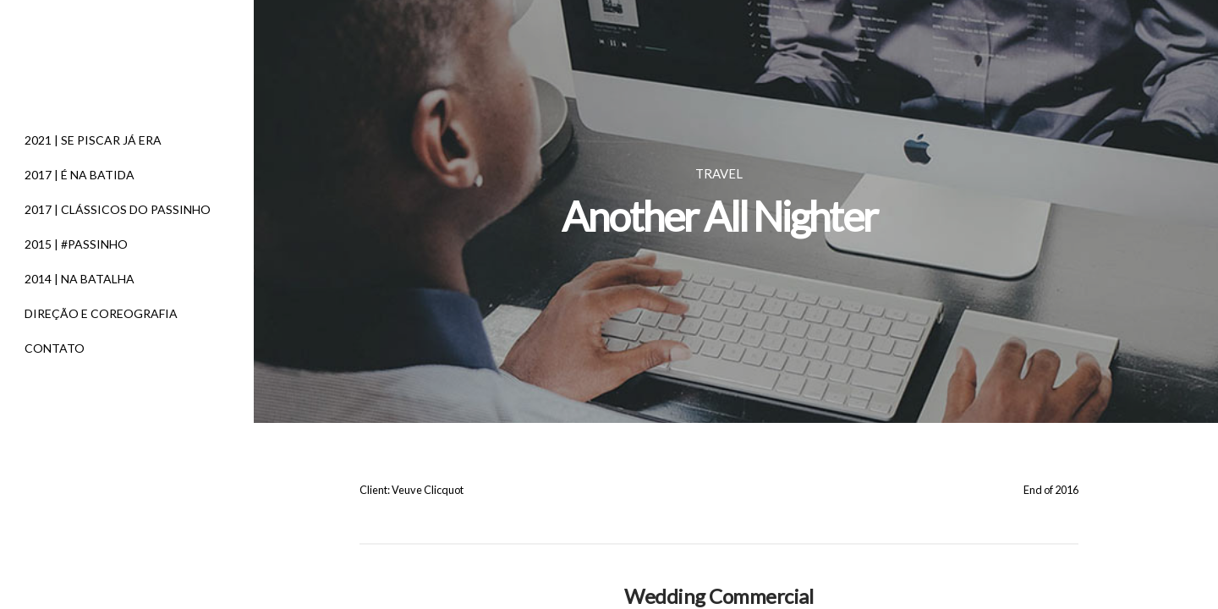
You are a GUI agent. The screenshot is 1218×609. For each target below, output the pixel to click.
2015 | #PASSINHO (76, 244)
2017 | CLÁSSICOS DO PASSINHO (118, 209)
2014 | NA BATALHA (79, 279)
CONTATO (55, 348)
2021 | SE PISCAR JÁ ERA (93, 140)
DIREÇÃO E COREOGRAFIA (101, 313)
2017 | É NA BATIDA (79, 174)
